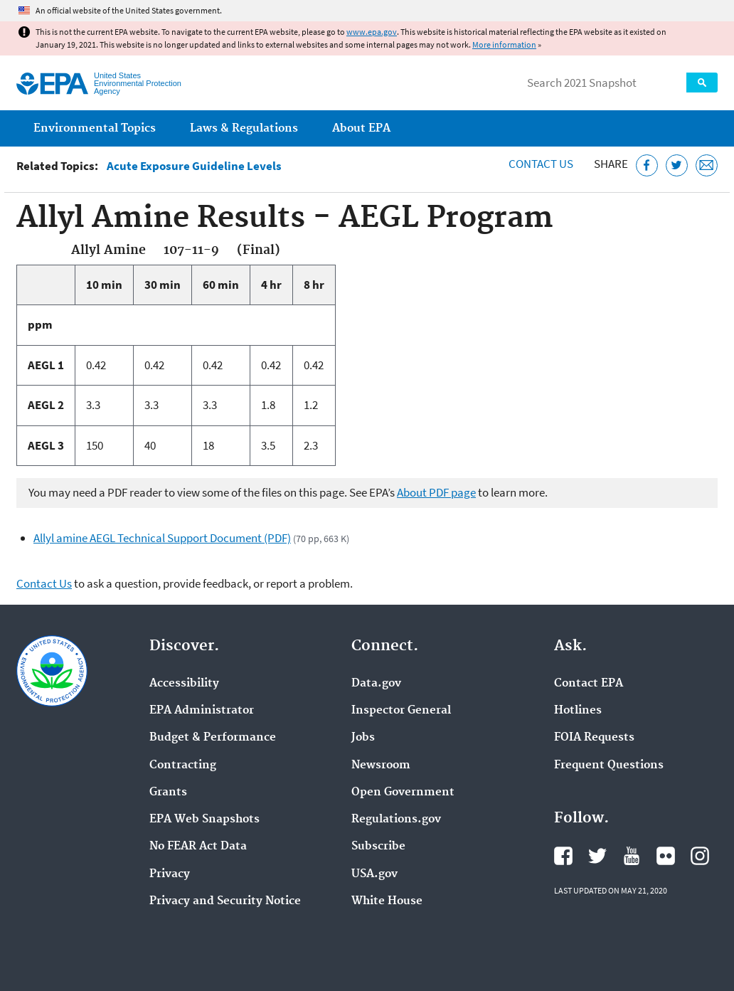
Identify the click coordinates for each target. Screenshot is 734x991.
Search (702, 82)
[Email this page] (707, 165)
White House (386, 901)
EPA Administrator (201, 710)
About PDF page (436, 492)
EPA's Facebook (563, 856)
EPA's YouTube (631, 856)
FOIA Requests (594, 737)
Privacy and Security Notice (225, 901)
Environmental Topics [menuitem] (94, 128)
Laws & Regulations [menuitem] (244, 128)
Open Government (402, 792)
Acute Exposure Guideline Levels (194, 166)
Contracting (182, 765)
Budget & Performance (212, 737)
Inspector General (401, 710)
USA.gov (374, 874)
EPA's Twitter (597, 856)
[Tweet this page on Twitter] (677, 165)
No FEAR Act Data (198, 846)
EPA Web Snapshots (204, 819)
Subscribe (378, 846)
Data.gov (376, 683)
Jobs (363, 737)
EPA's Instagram (700, 856)
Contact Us (541, 163)
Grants (168, 792)
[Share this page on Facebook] (647, 165)
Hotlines (578, 710)
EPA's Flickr (665, 856)
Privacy (169, 874)
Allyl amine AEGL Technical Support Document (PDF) (162, 538)
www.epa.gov (371, 31)
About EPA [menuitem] (361, 128)
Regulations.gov (396, 819)
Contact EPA (588, 683)
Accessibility (184, 683)
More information (504, 44)
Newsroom (380, 765)
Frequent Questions (609, 765)
